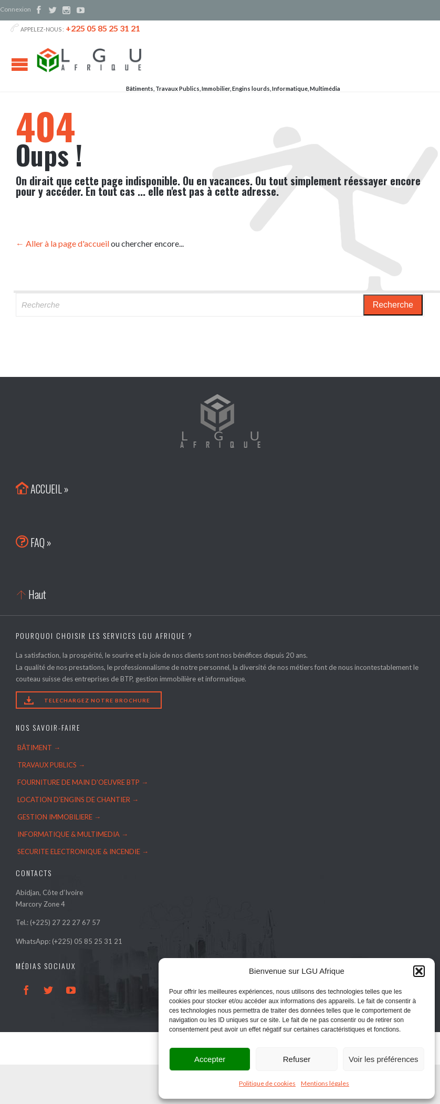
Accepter (209, 1059)
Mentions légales (325, 1083)
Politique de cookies (267, 1083)
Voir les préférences (383, 1059)
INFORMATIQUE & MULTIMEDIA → (72, 834)
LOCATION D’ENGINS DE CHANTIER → (78, 799)
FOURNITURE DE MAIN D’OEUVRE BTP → (82, 782)
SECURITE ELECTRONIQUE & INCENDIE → (83, 851)
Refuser (297, 1059)
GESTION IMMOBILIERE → (59, 817)
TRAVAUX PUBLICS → (51, 765)
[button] (419, 971)
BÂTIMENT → (38, 747)
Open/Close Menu (19, 64)
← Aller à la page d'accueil (62, 243)
